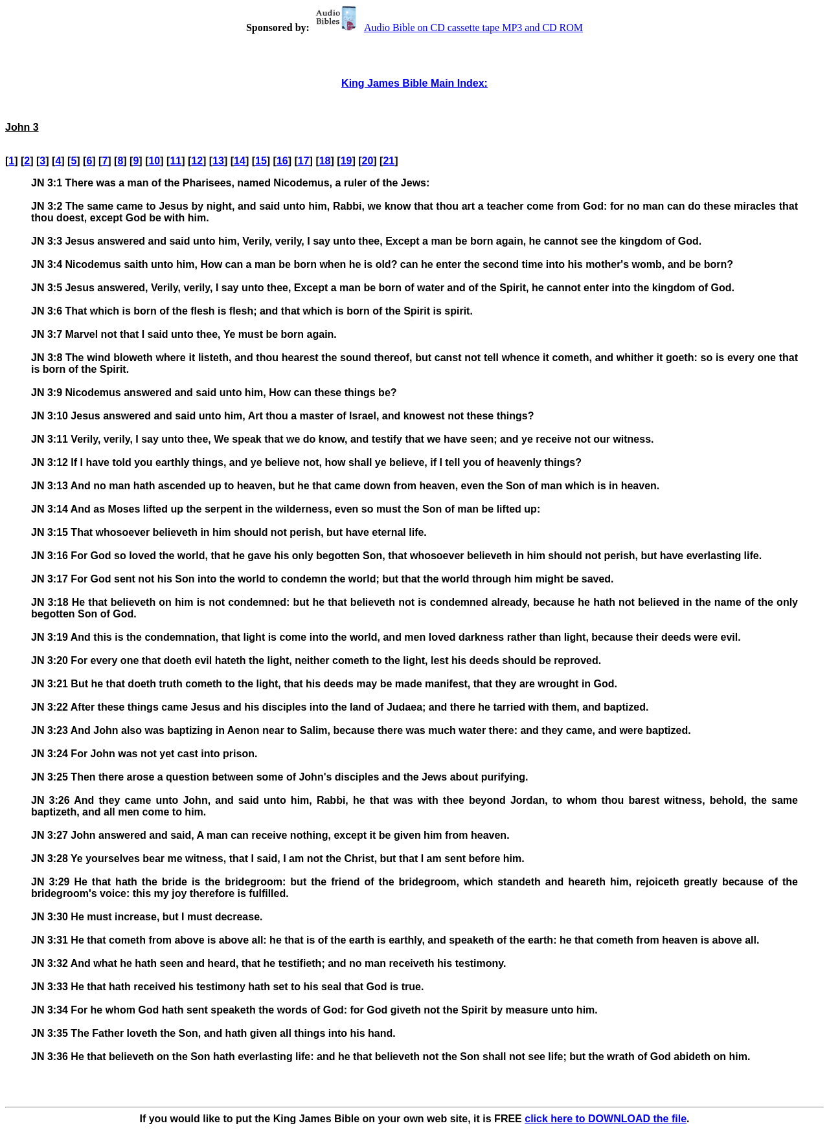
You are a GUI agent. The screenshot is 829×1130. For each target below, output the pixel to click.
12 (197, 160)
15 (261, 160)
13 (218, 160)
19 (346, 160)
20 (368, 160)
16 (282, 160)
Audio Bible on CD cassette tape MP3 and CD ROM (447, 27)
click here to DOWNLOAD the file (606, 1118)
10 (154, 160)
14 (239, 160)
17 (304, 160)
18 (325, 160)
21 (388, 160)
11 (175, 160)
